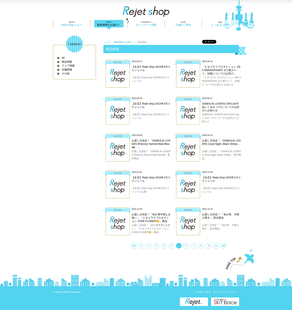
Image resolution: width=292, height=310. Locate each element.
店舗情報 (67, 69)
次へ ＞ (216, 245)
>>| (223, 245)
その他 (65, 73)
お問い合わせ (204, 292)
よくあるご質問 (220, 24)
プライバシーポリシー (227, 292)
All (63, 57)
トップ (106, 42)
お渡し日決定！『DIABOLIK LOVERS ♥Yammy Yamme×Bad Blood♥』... (151, 144)
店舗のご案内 (183, 24)
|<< (134, 245)
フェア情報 (68, 65)
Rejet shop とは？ (71, 24)
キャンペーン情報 (146, 24)
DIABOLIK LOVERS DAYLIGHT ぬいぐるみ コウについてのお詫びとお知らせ (220, 107)
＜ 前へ (141, 245)
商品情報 (67, 61)
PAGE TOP (238, 259)
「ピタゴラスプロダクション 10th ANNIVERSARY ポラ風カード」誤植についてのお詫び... (221, 70)
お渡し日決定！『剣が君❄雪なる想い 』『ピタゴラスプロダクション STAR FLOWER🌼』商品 (151, 218)
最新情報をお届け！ (108, 24)
